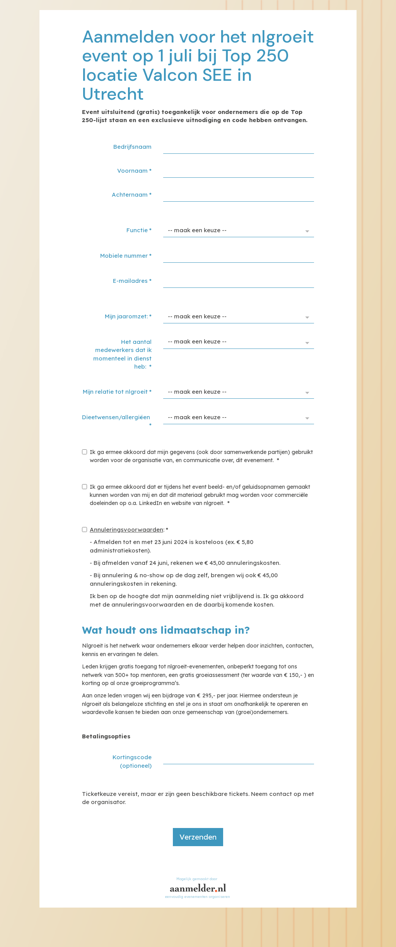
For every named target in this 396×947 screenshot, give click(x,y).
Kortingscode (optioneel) (132, 761)
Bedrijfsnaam (132, 146)
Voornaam (134, 170)
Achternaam (132, 194)
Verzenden (198, 837)
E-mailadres (132, 280)
